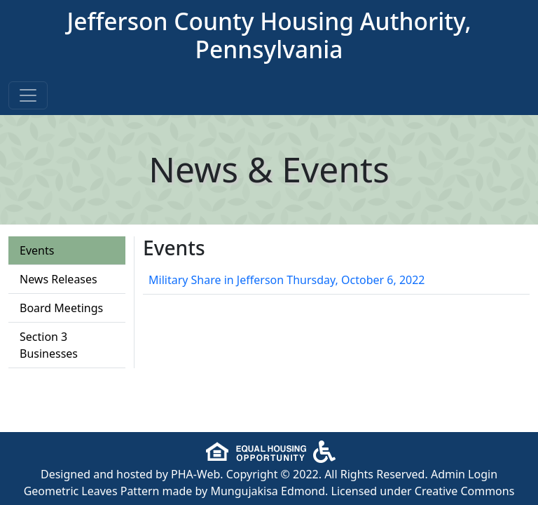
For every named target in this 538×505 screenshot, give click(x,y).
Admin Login (464, 474)
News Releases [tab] (58, 279)
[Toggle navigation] (28, 95)
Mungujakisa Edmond (267, 491)
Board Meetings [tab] (61, 308)
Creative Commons (465, 491)
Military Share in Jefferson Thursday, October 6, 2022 (287, 280)
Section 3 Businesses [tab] (49, 345)
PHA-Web (195, 474)
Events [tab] (37, 250)
